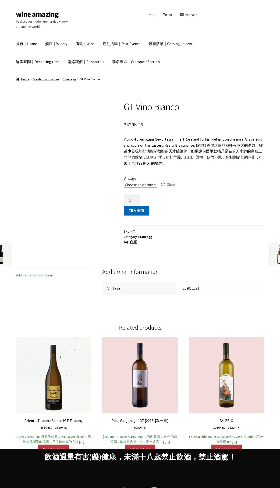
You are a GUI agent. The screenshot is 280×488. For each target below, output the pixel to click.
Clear (171, 184)
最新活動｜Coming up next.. (171, 43)
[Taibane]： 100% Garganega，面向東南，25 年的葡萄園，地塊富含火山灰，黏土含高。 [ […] (140, 390)
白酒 (133, 242)
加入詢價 (136, 210)
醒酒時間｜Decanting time (38, 61)
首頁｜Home (26, 43)
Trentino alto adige (46, 79)
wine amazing (37, 14)
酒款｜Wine (85, 43)
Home (25, 79)
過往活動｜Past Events (121, 43)
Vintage (130, 178)
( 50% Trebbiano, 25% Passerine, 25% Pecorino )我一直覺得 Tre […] (226, 390)
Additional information (34, 275)
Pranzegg (69, 79)
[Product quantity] (132, 200)
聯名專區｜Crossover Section (136, 61)
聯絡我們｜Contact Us (86, 61)
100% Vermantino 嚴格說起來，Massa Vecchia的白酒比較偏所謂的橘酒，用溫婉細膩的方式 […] (54, 390)
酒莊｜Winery (56, 43)
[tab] (54, 275)
